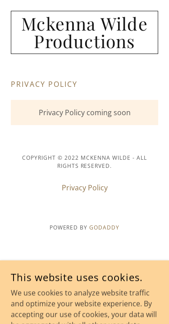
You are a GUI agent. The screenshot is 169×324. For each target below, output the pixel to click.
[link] (84, 32)
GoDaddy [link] (104, 227)
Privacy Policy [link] (85, 188)
